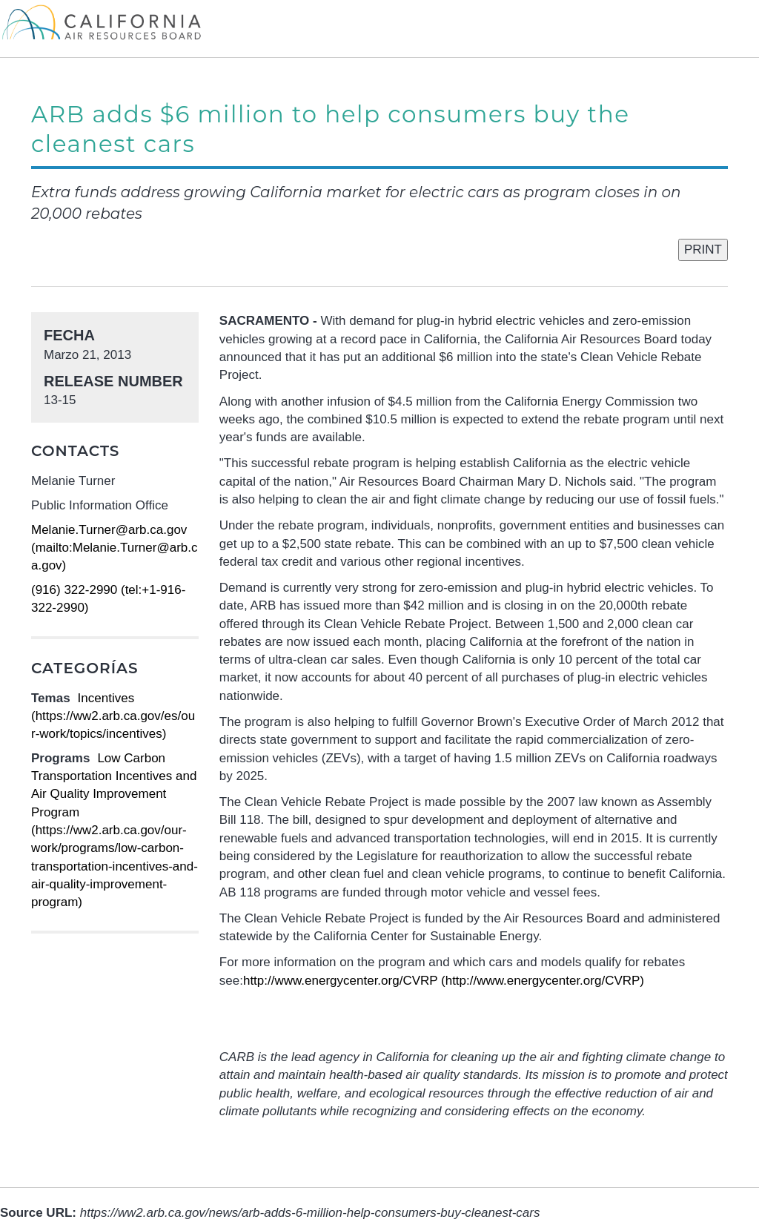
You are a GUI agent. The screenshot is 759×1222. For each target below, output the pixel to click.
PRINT (703, 249)
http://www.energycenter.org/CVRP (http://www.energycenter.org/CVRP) (443, 981)
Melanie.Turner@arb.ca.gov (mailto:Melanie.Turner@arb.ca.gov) (114, 548)
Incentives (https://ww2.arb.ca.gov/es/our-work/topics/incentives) (113, 716)
